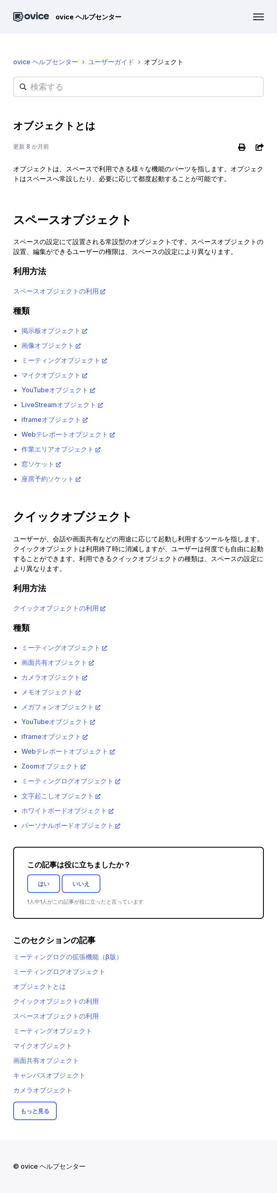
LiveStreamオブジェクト (58, 405)
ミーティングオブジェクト (60, 360)
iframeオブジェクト (51, 419)
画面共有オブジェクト (54, 662)
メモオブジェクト (47, 692)
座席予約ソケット (47, 479)
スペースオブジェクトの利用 (56, 291)
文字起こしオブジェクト (57, 796)
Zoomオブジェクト (50, 766)
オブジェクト (164, 62)
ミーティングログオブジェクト (67, 781)
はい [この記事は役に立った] (43, 883)
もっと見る (35, 1110)
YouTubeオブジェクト (54, 390)
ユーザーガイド (111, 62)
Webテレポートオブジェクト (64, 434)
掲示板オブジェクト (51, 330)
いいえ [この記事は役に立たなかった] (81, 883)
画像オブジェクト (47, 345)
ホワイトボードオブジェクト (64, 810)
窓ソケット (37, 464)
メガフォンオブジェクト (57, 707)
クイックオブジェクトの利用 (56, 608)
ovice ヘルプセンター (45, 62)
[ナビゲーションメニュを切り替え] (258, 17)
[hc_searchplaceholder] (138, 87)
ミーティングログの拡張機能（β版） (68, 957)
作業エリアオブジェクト (57, 449)
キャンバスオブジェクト (49, 1075)
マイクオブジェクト (51, 375)
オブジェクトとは (39, 986)
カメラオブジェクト (51, 677)
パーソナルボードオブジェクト (67, 825)
